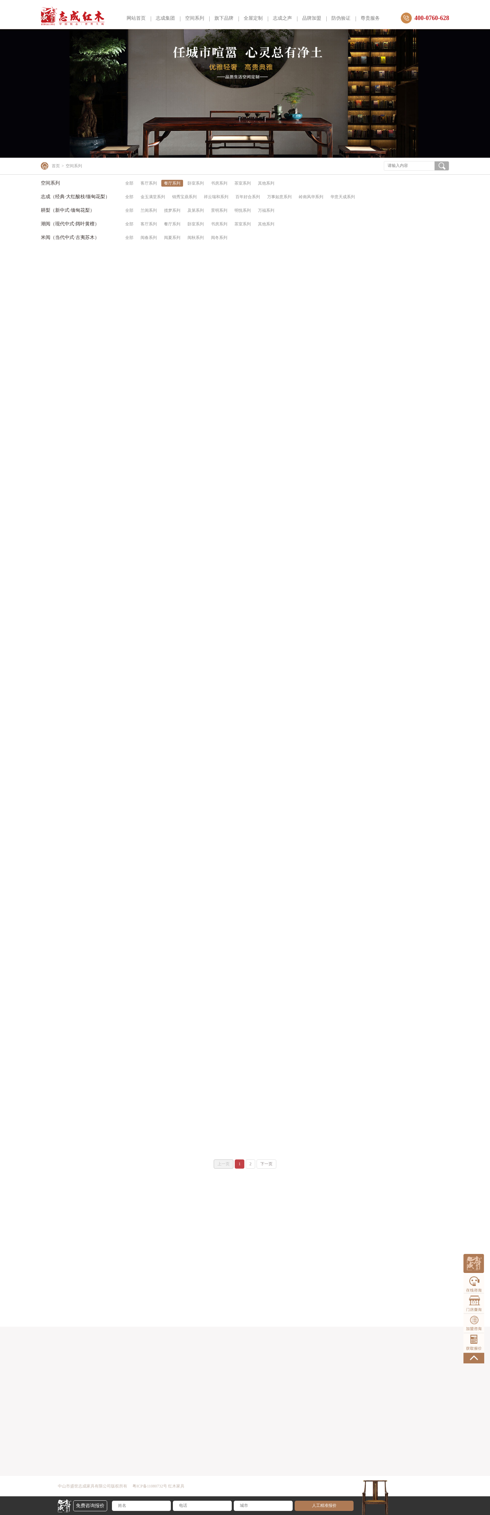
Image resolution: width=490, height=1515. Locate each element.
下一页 (266, 1163)
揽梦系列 (172, 210)
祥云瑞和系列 (216, 196)
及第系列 (195, 210)
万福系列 (266, 210)
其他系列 (266, 183)
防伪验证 (340, 18)
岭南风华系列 (311, 196)
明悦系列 (242, 210)
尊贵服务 (370, 18)
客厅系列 (149, 183)
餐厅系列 (172, 183)
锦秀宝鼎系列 (184, 196)
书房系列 (219, 183)
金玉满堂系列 (153, 196)
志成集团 (165, 18)
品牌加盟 (311, 18)
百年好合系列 (247, 196)
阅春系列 (149, 237)
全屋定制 (253, 18)
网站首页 (136, 18)
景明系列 (219, 210)
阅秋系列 (195, 237)
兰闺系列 (149, 210)
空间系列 (194, 18)
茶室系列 (242, 183)
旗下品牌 (223, 18)
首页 (56, 165)
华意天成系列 (342, 196)
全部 (129, 183)
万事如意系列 (279, 196)
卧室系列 (195, 183)
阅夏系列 (172, 237)
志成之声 (282, 18)
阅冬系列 (219, 237)
